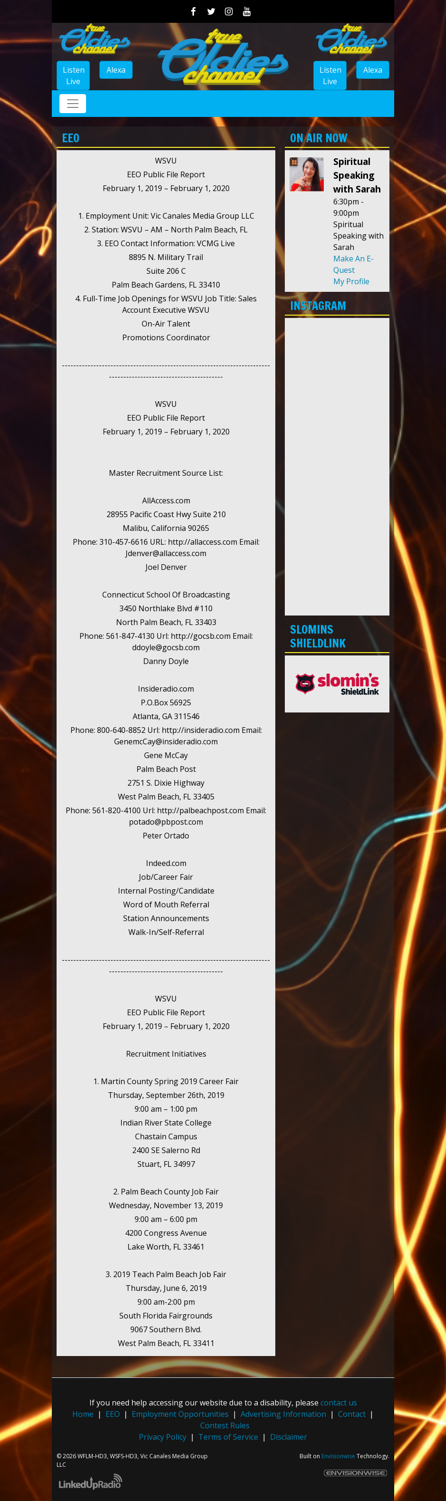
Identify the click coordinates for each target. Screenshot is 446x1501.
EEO (113, 1414)
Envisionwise (338, 1456)
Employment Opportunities (180, 1414)
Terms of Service (228, 1437)
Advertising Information (283, 1414)
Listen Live (74, 76)
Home (83, 1414)
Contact (352, 1414)
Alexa (116, 70)
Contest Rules (225, 1425)
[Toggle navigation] (72, 103)
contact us (338, 1402)
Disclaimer (288, 1437)
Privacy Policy (162, 1437)
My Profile (351, 281)
